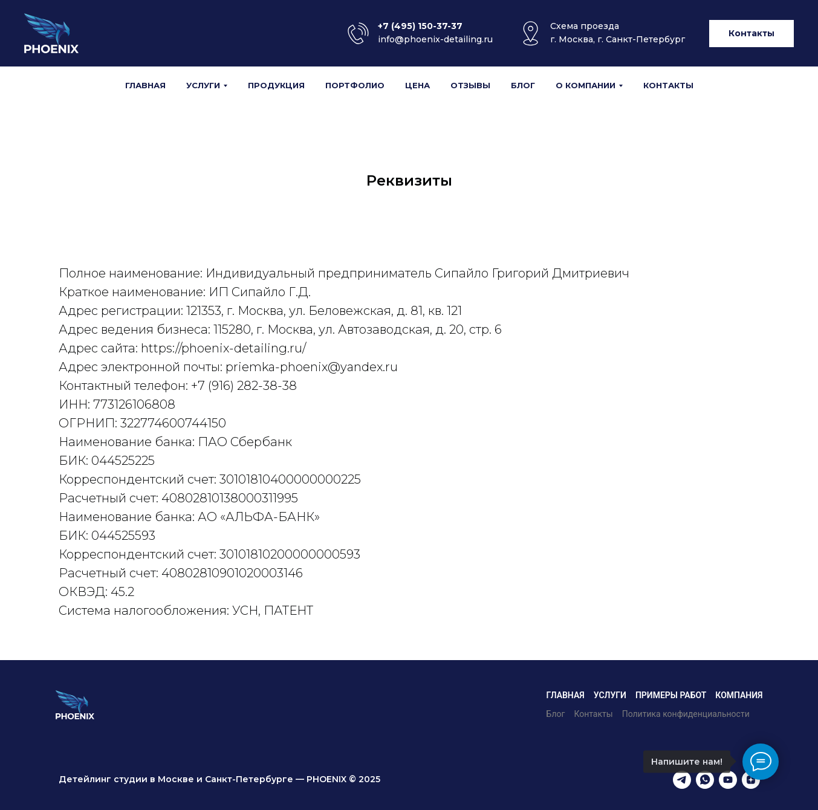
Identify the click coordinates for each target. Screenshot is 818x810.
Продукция (276, 85)
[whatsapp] (705, 780)
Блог (523, 85)
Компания (738, 695)
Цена (417, 85)
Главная (145, 85)
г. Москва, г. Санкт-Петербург (617, 39)
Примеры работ (670, 695)
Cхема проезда (584, 26)
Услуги (610, 695)
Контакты (668, 85)
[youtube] (728, 780)
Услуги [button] (203, 85)
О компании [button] (585, 85)
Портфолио (355, 85)
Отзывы (470, 85)
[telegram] (682, 780)
